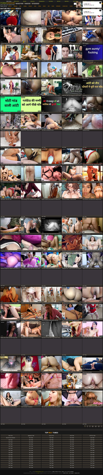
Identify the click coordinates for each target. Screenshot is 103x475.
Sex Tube (31, 437)
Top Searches (35, 3)
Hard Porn (67, 1)
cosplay (24, 6)
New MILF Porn (19, 3)
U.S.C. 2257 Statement (69, 471)
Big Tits (24, 1)
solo (48, 6)
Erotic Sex (33, 1)
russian (71, 6)
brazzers (30, 6)
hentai (53, 6)
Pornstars (27, 3)
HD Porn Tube (92, 435)
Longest (99, 8)
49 (95, 426)
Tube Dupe (23, 28)
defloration (58, 6)
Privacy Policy (58, 471)
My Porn (58, 1)
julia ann (10, 6)
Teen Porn (10, 435)
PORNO (7, 3)
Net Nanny (71, 473)
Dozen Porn (51, 435)
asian (35, 6)
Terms (53, 471)
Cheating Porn (41, 1)
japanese (15, 6)
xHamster (2, 28)
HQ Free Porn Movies (10, 437)
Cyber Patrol (65, 473)
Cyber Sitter (76, 473)
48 (92, 426)
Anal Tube (51, 1)
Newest (93, 8)
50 (98, 426)
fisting (39, 6)
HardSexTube (75, 1)
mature (44, 6)
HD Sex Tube (16, 1)
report (19, 24)
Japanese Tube (31, 435)
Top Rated (86, 8)
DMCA (63, 471)
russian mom (65, 6)
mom (20, 6)
